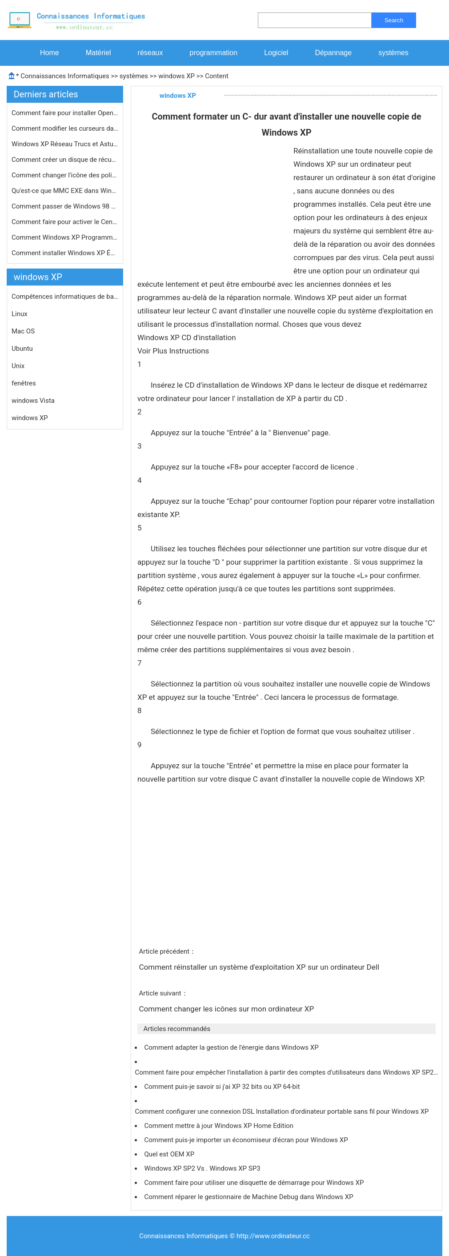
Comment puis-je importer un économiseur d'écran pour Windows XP (246, 1140)
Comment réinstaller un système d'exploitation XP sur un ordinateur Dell (260, 967)
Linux (20, 314)
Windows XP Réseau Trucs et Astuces (65, 144)
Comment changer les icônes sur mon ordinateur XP (227, 1008)
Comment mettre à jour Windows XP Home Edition (219, 1126)
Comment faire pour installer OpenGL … (65, 113)
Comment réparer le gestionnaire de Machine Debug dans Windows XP (249, 1197)
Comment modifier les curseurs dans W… (65, 128)
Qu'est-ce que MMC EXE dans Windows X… (65, 191)
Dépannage (333, 52)
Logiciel (276, 52)
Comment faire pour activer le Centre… (65, 222)
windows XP (176, 76)
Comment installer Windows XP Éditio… (65, 253)
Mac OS (23, 331)
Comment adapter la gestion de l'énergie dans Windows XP (232, 1047)
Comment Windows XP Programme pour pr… (65, 237)
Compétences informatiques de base (65, 297)
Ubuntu (22, 349)
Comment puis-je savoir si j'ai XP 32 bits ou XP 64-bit (222, 1087)
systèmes (393, 52)
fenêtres (24, 383)
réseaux (150, 52)
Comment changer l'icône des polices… (65, 175)
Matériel (98, 52)
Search (394, 20)
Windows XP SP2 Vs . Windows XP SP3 (203, 1168)
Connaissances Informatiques (64, 76)
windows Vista (33, 401)
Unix (18, 366)
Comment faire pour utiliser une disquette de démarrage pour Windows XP (254, 1183)
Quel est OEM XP (170, 1154)
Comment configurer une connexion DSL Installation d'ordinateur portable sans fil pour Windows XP (282, 1112)
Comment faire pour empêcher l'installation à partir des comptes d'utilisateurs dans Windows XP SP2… (286, 1072)
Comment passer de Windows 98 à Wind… (65, 206)
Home (49, 52)
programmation (214, 52)
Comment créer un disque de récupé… (65, 160)
